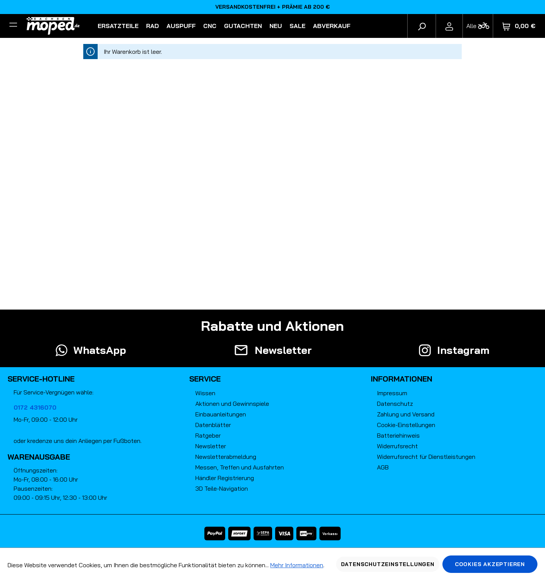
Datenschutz (395, 403)
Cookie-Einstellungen (406, 425)
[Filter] (13, 25)
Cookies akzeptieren (490, 564)
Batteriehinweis (398, 435)
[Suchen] (422, 25)
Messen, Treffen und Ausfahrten (239, 467)
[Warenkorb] (519, 26)
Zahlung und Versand (405, 414)
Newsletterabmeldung (225, 456)
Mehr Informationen (296, 565)
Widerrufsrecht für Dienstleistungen (426, 456)
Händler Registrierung (224, 478)
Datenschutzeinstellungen (387, 564)
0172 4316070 (35, 407)
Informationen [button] (401, 378)
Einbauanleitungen (220, 414)
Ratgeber (208, 435)
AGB (383, 467)
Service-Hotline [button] (41, 378)
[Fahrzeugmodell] (477, 26)
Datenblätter (213, 425)
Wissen (205, 393)
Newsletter (210, 446)
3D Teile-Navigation (221, 488)
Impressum (392, 393)
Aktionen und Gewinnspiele (232, 403)
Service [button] (205, 378)
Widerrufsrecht (397, 446)
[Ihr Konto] (449, 25)
